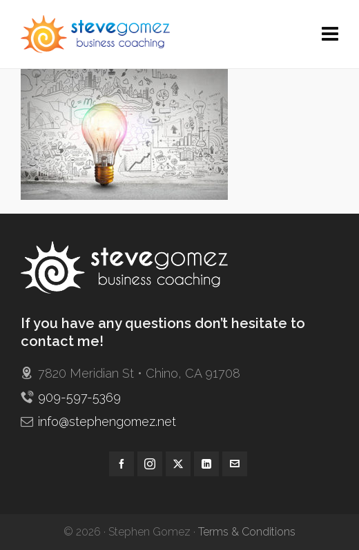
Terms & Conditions (246, 531)
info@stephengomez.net (107, 421)
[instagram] (149, 463)
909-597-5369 (79, 397)
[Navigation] (330, 34)
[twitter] (178, 463)
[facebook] (121, 463)
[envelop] (234, 463)
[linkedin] (206, 463)
